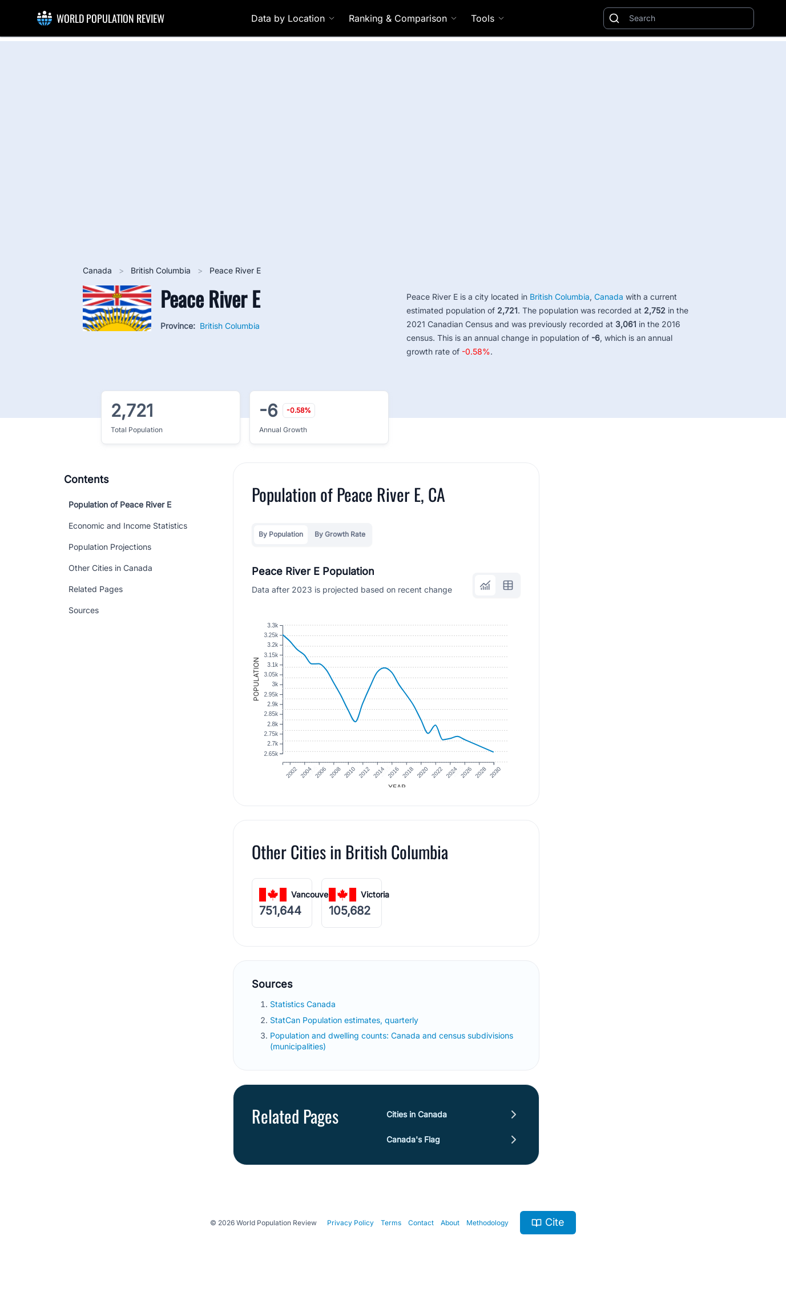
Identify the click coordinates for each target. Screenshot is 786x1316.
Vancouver (311, 903)
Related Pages (95, 589)
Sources (83, 610)
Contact (421, 1231)
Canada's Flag (413, 1148)
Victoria (375, 903)
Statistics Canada (304, 1012)
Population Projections (109, 547)
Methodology (487, 1231)
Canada (98, 270)
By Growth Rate (340, 534)
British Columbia (162, 270)
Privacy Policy (350, 1231)
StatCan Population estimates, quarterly (345, 1028)
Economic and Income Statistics (127, 525)
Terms (391, 1231)
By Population (281, 534)
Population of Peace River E (119, 504)
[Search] (688, 18)
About (450, 1231)
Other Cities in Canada (110, 568)
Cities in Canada (416, 1123)
